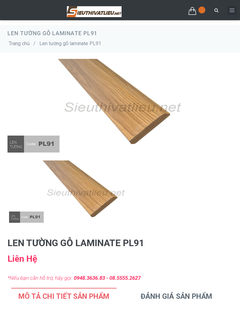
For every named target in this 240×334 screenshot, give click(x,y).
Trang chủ (19, 43)
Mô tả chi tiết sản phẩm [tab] (63, 296)
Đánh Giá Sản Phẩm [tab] (176, 296)
